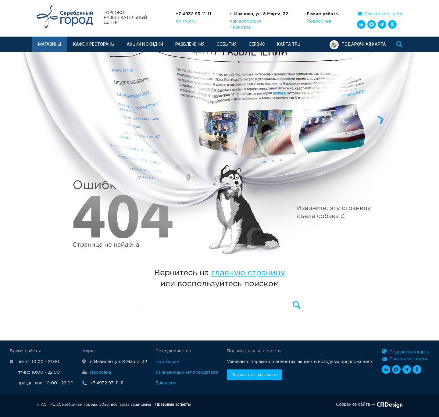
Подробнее (319, 21)
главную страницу (248, 272)
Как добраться (245, 21)
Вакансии (166, 383)
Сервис (257, 44)
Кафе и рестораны (94, 44)
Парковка (240, 27)
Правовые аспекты (173, 404)
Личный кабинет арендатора (186, 372)
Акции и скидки (145, 44)
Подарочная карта (358, 44)
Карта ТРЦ (289, 44)
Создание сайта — (369, 405)
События (227, 44)
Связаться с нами (383, 14)
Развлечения (190, 44)
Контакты (186, 21)
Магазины (49, 44)
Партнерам (167, 362)
